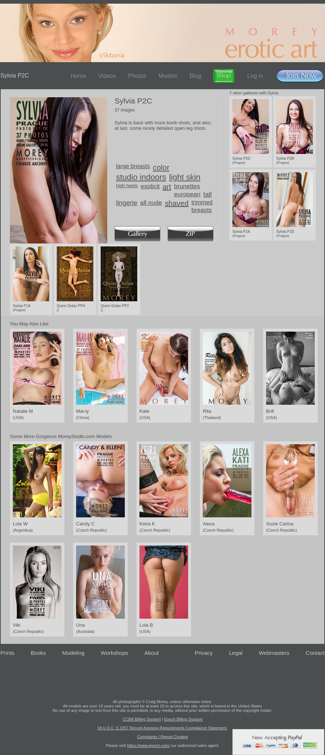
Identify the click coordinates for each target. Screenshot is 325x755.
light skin (185, 177)
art (166, 187)
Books (38, 653)
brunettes (187, 186)
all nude (151, 202)
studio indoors (141, 177)
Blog (195, 76)
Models (168, 76)
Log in (255, 76)
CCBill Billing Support (142, 719)
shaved (177, 203)
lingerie (126, 203)
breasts (201, 210)
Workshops (114, 653)
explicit (150, 186)
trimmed (202, 202)
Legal (236, 653)
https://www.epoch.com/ (148, 745)
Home (78, 76)
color (161, 167)
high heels (127, 185)
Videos (107, 76)
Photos (137, 76)
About (152, 653)
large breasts (133, 166)
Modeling (73, 653)
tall (207, 194)
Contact (315, 653)
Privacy (204, 653)
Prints (7, 653)
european (187, 194)
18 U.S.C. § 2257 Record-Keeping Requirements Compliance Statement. (162, 728)
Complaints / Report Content (162, 737)
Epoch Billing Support (183, 719)
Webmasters (274, 653)
